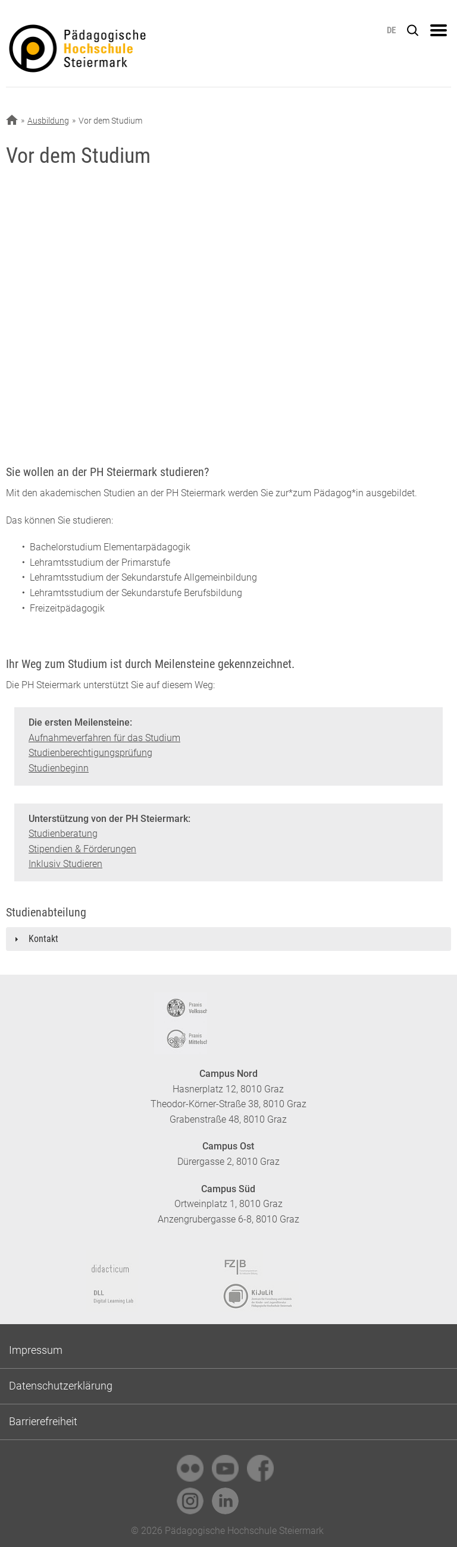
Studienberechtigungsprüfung (90, 752)
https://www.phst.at (123, 51)
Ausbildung (48, 120)
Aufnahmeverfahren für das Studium (104, 737)
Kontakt (43, 938)
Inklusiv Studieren (65, 863)
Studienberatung (63, 833)
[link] (190, 1468)
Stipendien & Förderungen (82, 849)
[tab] (228, 939)
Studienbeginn (59, 768)
